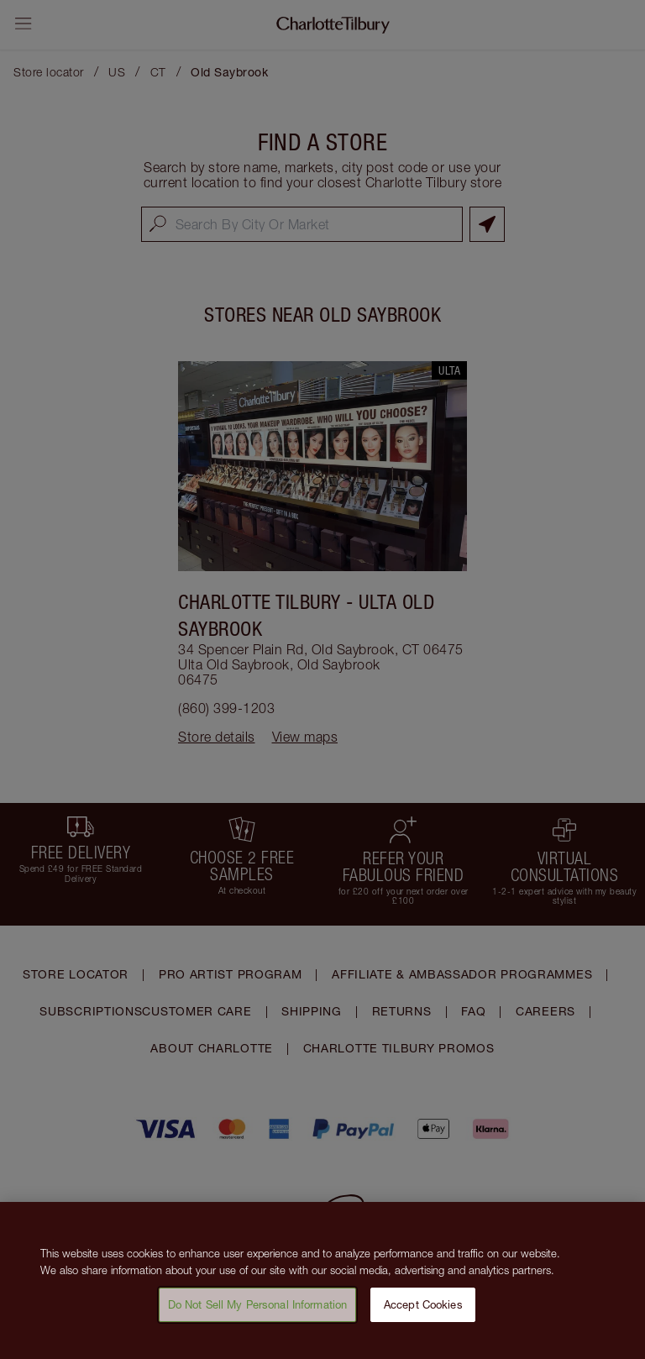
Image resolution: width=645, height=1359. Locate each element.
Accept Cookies (423, 1314)
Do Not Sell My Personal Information (258, 1314)
